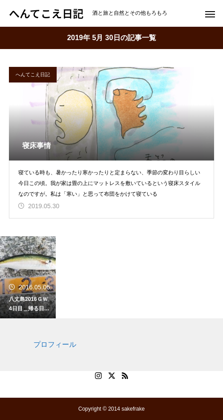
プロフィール (54, 344)
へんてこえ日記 (33, 74)
